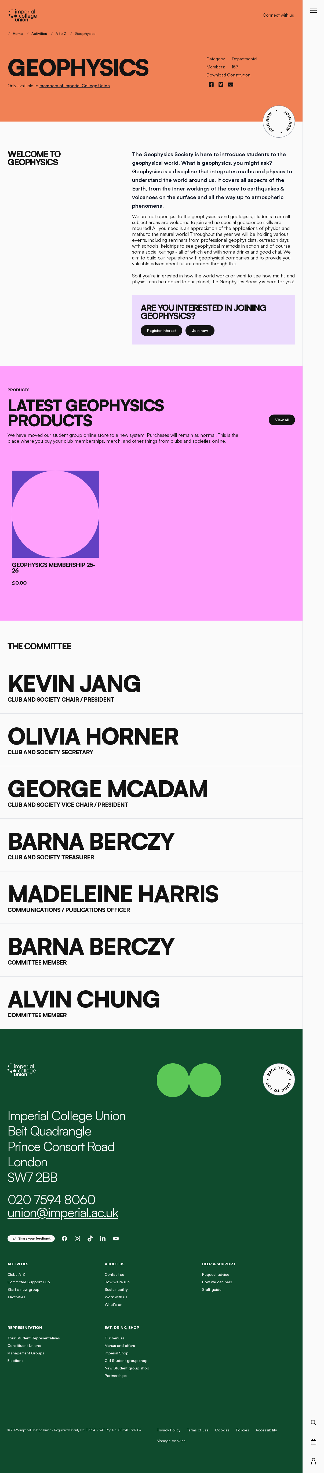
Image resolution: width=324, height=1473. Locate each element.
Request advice (215, 1274)
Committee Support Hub (29, 1282)
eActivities (16, 1297)
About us (115, 1264)
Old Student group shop (126, 1360)
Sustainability (116, 1289)
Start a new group (23, 1289)
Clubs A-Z (16, 1274)
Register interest (164, 330)
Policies (242, 1430)
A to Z (61, 33)
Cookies (222, 1430)
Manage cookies (171, 1441)
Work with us (116, 1297)
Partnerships (116, 1375)
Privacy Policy (168, 1430)
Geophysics (85, 33)
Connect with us (278, 15)
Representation (25, 1327)
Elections (15, 1360)
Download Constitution (228, 75)
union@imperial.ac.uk (63, 1212)
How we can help (217, 1282)
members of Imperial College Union (74, 85)
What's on (113, 1304)
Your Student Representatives (34, 1338)
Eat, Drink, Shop (122, 1327)
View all (285, 419)
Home (18, 33)
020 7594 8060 (51, 1199)
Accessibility (266, 1430)
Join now (203, 330)
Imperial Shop (117, 1353)
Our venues (115, 1338)
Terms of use (198, 1430)
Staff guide (211, 1289)
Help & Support (219, 1264)
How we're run (117, 1282)
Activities (39, 33)
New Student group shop (127, 1368)
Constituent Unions (24, 1345)
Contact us (114, 1274)
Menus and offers (120, 1345)
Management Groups (26, 1353)
